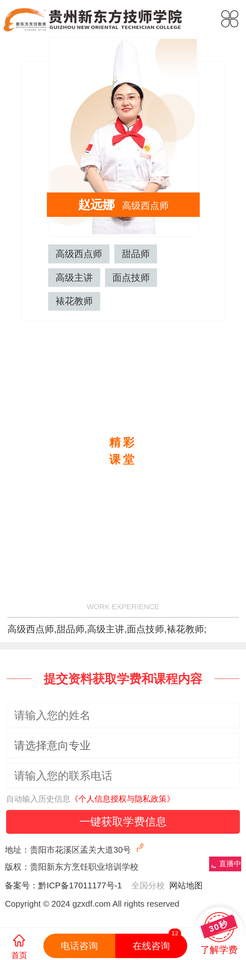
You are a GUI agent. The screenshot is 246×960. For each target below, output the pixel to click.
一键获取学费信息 (123, 821)
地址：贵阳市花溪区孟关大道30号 (75, 848)
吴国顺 (232, 191)
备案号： (21, 885)
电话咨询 (79, 946)
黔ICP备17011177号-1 (80, 885)
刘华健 (13, 191)
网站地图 (184, 885)
